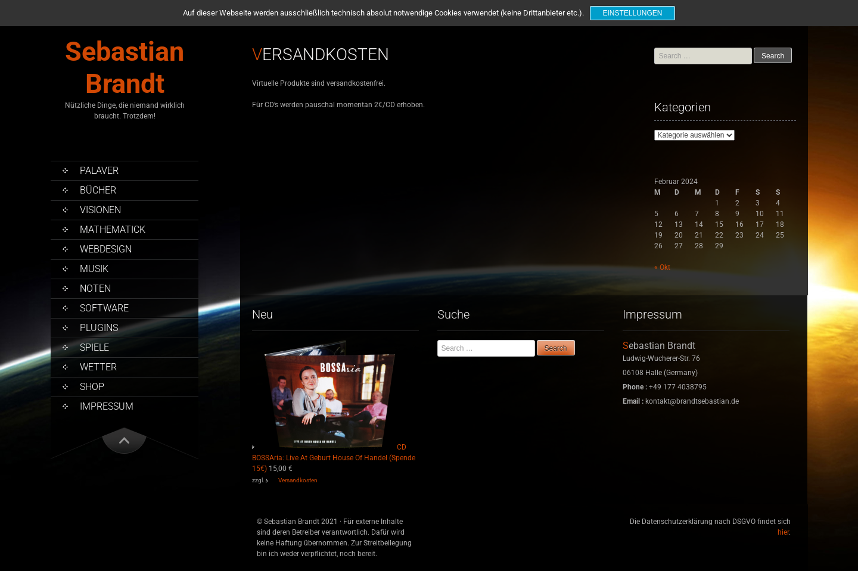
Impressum (106, 406)
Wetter (98, 367)
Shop (92, 386)
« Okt (662, 267)
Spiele (94, 347)
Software (104, 308)
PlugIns (99, 327)
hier (783, 532)
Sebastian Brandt (124, 67)
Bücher (98, 190)
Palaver (99, 170)
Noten (95, 288)
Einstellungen (632, 13)
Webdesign (106, 249)
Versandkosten (298, 480)
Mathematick (112, 229)
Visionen (100, 210)
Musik (94, 268)
